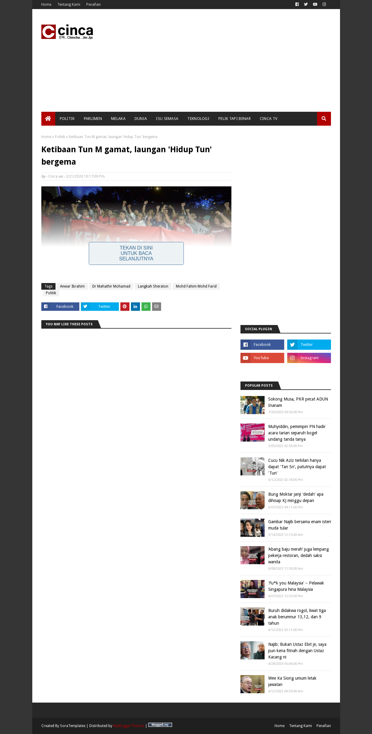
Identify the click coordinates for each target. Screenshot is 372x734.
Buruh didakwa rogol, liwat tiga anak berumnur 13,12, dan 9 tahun (297, 617)
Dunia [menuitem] (141, 118)
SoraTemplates (72, 726)
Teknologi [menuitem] (198, 118)
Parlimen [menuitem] (93, 118)
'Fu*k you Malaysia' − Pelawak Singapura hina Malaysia (296, 586)
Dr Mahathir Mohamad (111, 286)
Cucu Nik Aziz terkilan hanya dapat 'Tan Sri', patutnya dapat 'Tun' (297, 466)
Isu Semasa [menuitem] (167, 118)
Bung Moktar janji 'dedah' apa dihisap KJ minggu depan (295, 497)
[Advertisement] (221, 60)
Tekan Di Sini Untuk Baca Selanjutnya (136, 253)
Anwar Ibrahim (72, 286)
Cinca (53, 176)
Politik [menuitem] (67, 118)
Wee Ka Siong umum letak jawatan (292, 681)
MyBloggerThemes (128, 726)
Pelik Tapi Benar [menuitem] (234, 118)
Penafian (93, 4)
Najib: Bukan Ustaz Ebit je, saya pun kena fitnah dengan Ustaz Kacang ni (297, 650)
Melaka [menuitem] (118, 118)
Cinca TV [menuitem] (268, 118)
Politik (60, 137)
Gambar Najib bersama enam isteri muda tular (299, 524)
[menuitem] (48, 119)
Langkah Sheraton (153, 286)
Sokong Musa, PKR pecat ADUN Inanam (298, 402)
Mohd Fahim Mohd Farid (196, 286)
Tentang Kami (68, 4)
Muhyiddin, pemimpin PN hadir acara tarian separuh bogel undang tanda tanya (297, 433)
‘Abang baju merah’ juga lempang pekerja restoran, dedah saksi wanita (298, 555)
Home (46, 4)
